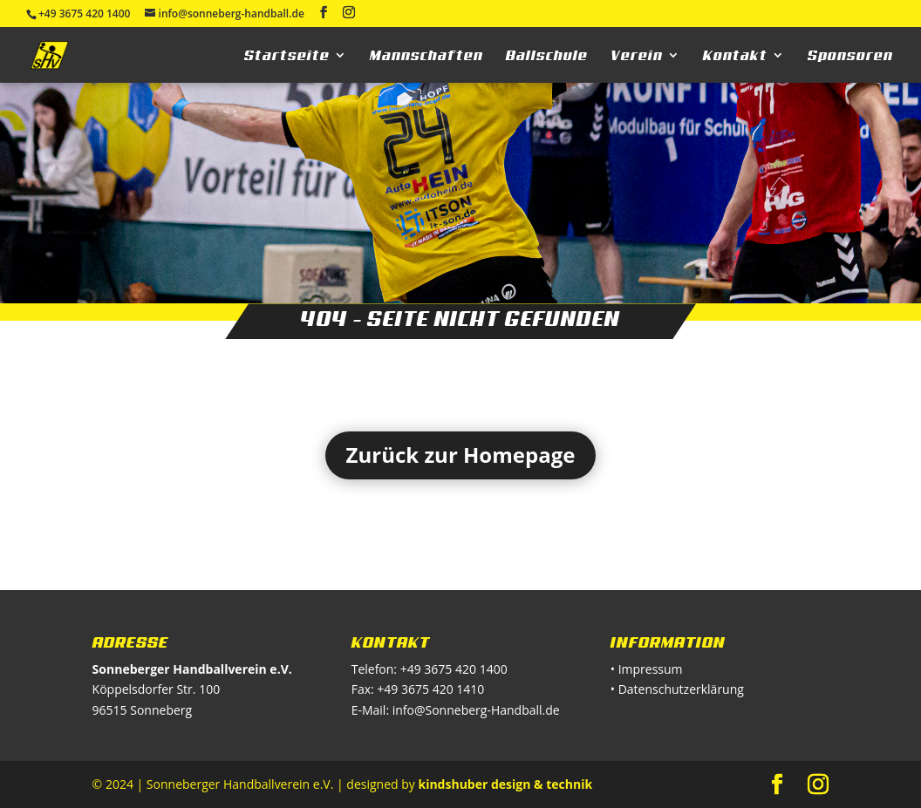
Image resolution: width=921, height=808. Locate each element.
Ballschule (547, 56)
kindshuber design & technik (505, 784)
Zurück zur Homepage (461, 454)
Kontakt (735, 56)
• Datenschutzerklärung (677, 689)
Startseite (287, 56)
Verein (637, 56)
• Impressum (647, 669)
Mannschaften (426, 56)
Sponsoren (850, 56)
